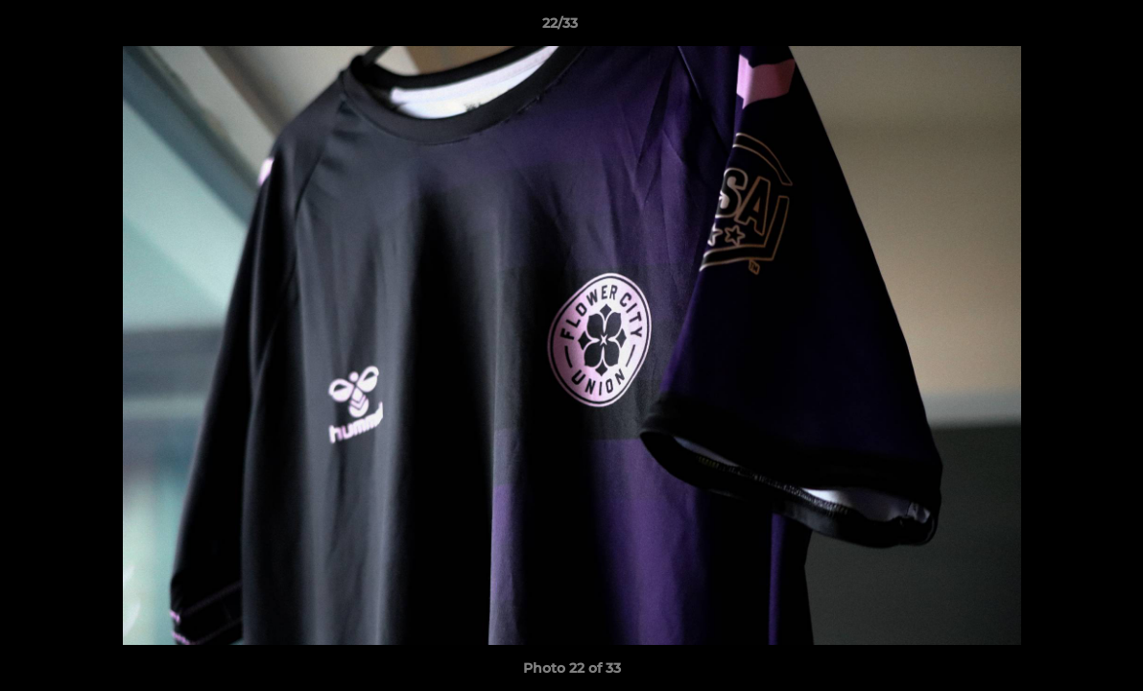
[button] (1062, 27)
